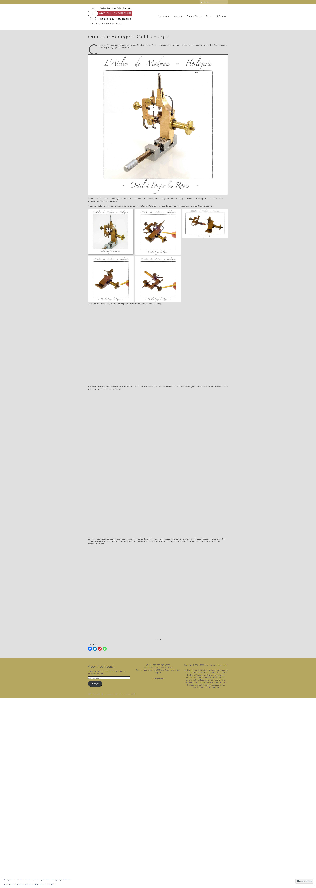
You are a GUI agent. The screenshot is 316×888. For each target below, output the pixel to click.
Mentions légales (158, 679)
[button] (111, 232)
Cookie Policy (50, 884)
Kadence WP (132, 694)
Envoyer (95, 684)
